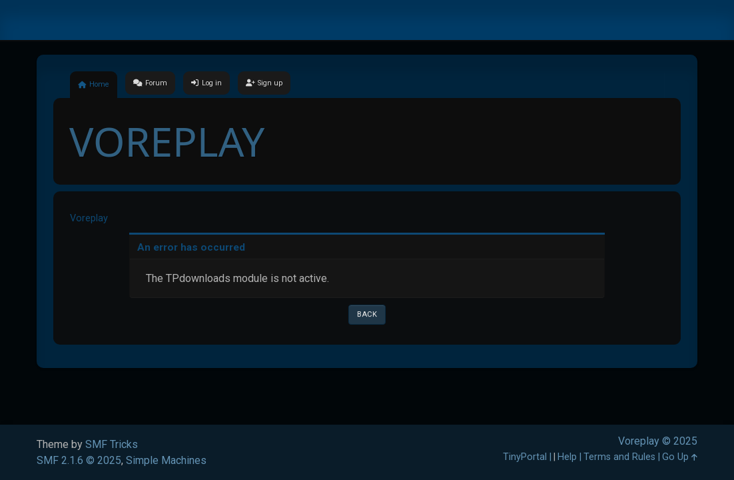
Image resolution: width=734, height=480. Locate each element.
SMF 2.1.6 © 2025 (79, 460)
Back (367, 314)
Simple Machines (166, 460)
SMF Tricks (111, 444)
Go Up (679, 457)
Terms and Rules (619, 457)
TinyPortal (525, 457)
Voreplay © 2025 (657, 441)
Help (567, 457)
